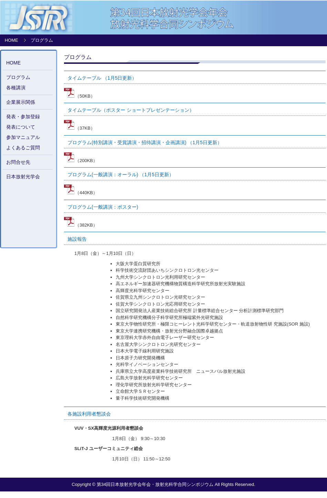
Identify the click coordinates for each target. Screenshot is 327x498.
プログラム (18, 77)
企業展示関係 (20, 102)
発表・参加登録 (23, 116)
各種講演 (15, 87)
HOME (11, 40)
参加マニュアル (23, 137)
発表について (20, 127)
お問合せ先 (18, 162)
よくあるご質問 (23, 147)
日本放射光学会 (23, 176)
